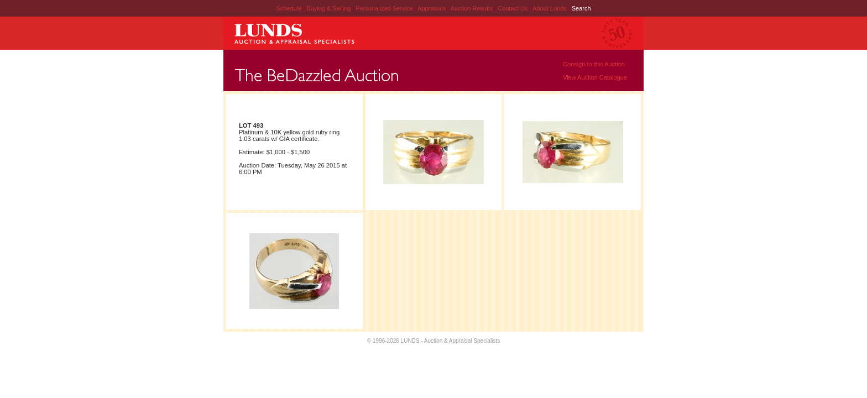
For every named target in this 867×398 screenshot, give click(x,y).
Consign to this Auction (594, 64)
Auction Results (472, 8)
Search (581, 8)
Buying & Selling (329, 8)
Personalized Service (385, 8)
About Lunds (550, 8)
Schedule (288, 8)
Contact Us (512, 8)
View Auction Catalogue (595, 77)
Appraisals (432, 8)
